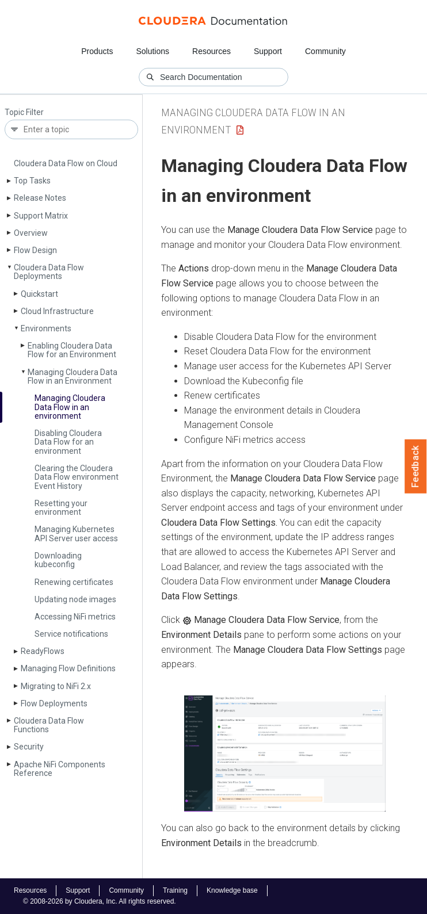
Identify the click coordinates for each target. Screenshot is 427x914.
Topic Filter (24, 112)
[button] (285, 753)
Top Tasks (32, 180)
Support (268, 51)
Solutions (152, 51)
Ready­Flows (42, 651)
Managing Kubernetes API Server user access (76, 533)
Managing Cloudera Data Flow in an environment (70, 406)
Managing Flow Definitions (68, 668)
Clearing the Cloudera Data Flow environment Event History (77, 477)
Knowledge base (232, 890)
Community (325, 51)
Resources (211, 51)
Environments (46, 328)
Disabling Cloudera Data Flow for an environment (68, 442)
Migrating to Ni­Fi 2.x (56, 686)
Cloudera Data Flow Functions (49, 725)
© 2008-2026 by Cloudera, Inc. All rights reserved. (99, 901)
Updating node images (75, 599)
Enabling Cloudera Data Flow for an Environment (72, 350)
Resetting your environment (61, 508)
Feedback (415, 466)
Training (175, 890)
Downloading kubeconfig (58, 560)
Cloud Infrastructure (57, 311)
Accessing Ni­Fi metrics (75, 616)
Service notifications (71, 633)
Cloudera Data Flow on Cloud (65, 163)
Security (29, 746)
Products (97, 51)
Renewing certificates (74, 582)
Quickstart (39, 294)
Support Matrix (41, 215)
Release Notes (40, 197)
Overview (31, 233)
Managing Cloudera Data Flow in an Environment (72, 376)
